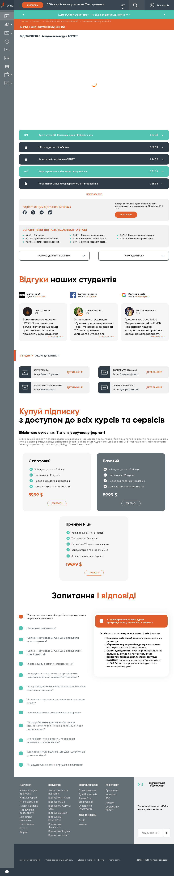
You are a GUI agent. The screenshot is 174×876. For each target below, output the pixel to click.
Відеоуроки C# (56, 801)
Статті (23, 828)
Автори (110, 802)
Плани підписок (29, 805)
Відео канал (27, 824)
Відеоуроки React (58, 835)
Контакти (111, 794)
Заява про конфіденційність (59, 860)
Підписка (32, 5)
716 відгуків (90, 296)
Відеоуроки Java (57, 812)
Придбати (126, 214)
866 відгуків (142, 296)
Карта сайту (114, 860)
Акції (81, 820)
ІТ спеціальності (29, 801)
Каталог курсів (28, 797)
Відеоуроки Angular (59, 831)
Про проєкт (112, 790)
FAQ (108, 798)
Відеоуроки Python (59, 797)
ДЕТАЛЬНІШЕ (75, 372)
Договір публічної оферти (91, 860)
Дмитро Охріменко (50, 374)
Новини (83, 824)
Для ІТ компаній (88, 794)
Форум (24, 832)
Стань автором (87, 790)
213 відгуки (40, 296)
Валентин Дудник (129, 374)
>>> (127, 14)
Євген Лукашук (48, 389)
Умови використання (30, 860)
